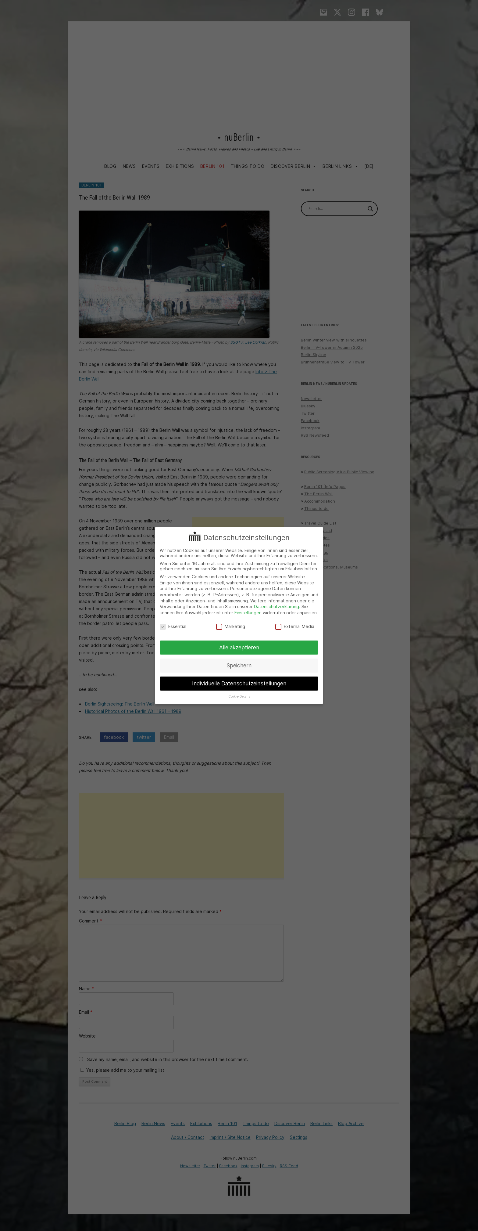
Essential (173, 626)
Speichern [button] (239, 665)
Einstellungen (248, 612)
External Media (294, 626)
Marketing (230, 626)
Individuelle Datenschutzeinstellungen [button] (239, 683)
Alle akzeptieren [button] (239, 647)
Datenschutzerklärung (276, 606)
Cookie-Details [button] (239, 697)
